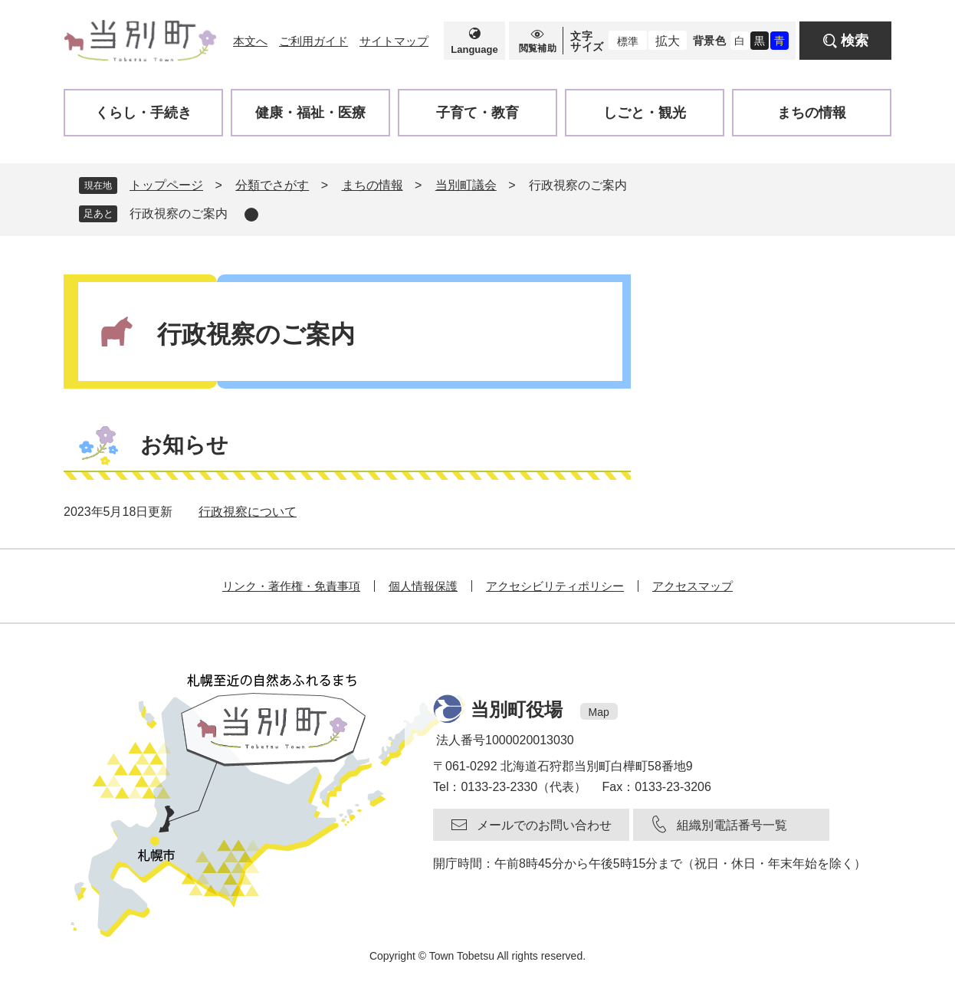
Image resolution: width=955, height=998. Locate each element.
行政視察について (248, 511)
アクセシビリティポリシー (555, 586)
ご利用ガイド (313, 41)
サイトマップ (393, 41)
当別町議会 (466, 185)
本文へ (250, 41)
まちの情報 (372, 185)
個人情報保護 (423, 586)
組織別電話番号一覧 (732, 825)
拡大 (667, 41)
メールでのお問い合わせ (544, 825)
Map (599, 712)
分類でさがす (272, 185)
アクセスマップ (692, 586)
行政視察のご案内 (179, 213)
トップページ (166, 185)
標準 (627, 41)
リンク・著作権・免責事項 (291, 586)
